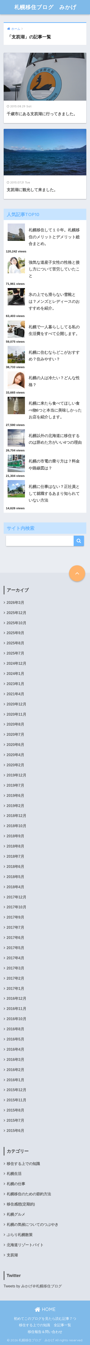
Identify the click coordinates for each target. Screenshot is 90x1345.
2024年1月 (15, 674)
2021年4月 (15, 694)
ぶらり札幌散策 (20, 1235)
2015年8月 (15, 1110)
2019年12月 (16, 775)
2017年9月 (15, 917)
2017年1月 (15, 989)
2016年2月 (15, 1070)
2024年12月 (16, 663)
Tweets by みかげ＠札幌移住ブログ (33, 1286)
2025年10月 (16, 623)
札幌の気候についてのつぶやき (32, 1225)
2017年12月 (16, 897)
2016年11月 (16, 1009)
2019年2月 (15, 806)
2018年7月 (15, 856)
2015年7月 (15, 1120)
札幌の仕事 (16, 1184)
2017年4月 (15, 958)
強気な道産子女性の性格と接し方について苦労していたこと (54, 269)
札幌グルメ (16, 1214)
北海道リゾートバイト (25, 1245)
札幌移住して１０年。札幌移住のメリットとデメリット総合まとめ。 (54, 237)
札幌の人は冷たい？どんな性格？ (54, 381)
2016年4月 (15, 1049)
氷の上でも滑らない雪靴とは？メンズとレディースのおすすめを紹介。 (54, 301)
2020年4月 (15, 755)
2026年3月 (15, 603)
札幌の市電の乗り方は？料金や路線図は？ (54, 464)
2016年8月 (15, 1029)
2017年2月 (15, 978)
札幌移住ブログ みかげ (45, 7)
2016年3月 (15, 1060)
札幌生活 (14, 1174)
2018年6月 (15, 867)
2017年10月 (16, 907)
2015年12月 (16, 1090)
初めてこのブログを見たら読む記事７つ (45, 1318)
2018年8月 (15, 846)
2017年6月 (15, 938)
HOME (45, 1309)
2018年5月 (15, 877)
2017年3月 (15, 968)
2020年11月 (16, 714)
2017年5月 (15, 948)
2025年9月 (15, 633)
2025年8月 (15, 643)
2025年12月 (16, 613)
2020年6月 (15, 745)
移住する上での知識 (23, 1164)
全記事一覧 (62, 1325)
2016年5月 (15, 1039)
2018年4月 (15, 887)
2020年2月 (15, 765)
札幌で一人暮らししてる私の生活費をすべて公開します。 (54, 330)
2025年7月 (15, 653)
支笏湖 (12, 1255)
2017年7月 (15, 927)
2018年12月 (16, 816)
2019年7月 (15, 785)
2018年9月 (15, 836)
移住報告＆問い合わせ (45, 1332)
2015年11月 (16, 1100)
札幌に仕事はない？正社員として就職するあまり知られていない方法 (54, 494)
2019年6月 (15, 796)
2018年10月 (16, 826)
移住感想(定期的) (21, 1204)
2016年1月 (15, 1080)
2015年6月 (15, 1131)
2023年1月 (15, 684)
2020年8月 (15, 724)
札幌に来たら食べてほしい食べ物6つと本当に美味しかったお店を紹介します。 (55, 410)
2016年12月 (16, 998)
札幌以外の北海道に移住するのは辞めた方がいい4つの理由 (55, 439)
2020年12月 (16, 704)
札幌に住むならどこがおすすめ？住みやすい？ (54, 355)
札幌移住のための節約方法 (29, 1194)
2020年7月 (15, 734)
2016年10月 (16, 1019)
